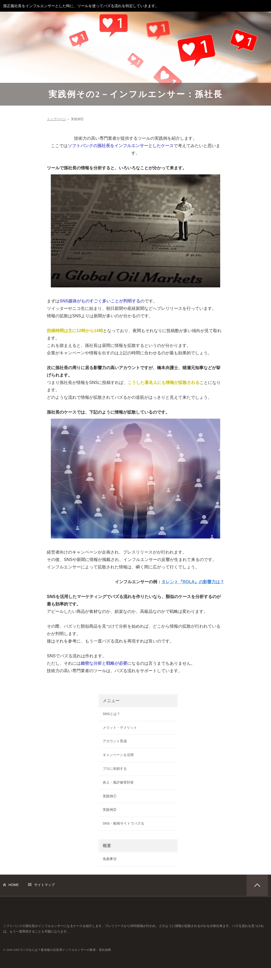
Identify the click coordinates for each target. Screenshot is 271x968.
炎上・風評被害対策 (118, 782)
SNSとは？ (111, 714)
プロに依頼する (115, 769)
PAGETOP (257, 885)
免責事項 (109, 859)
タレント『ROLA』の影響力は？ (192, 582)
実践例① (109, 796)
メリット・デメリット (120, 728)
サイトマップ (44, 885)
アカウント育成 (115, 741)
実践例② (109, 810)
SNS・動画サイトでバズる (123, 823)
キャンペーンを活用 (118, 755)
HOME (13, 885)
